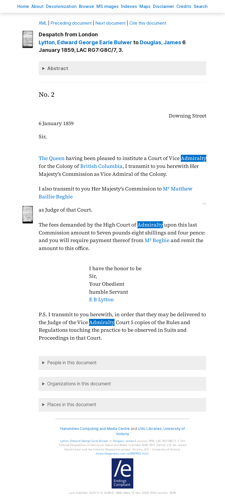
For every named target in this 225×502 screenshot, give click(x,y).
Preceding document (71, 23)
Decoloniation (61, 6)
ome (23, 6)
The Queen (51, 158)
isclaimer (163, 6)
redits (183, 6)
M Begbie (157, 240)
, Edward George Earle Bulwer (85, 42)
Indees (129, 6)
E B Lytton (101, 299)
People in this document (72, 362)
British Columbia (101, 166)
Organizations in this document (79, 384)
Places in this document (71, 404)
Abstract (57, 68)
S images (107, 6)
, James (160, 42)
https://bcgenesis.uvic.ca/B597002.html (122, 453)
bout (37, 6)
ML (43, 23)
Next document (111, 23)
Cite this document (147, 23)
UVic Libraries (150, 428)
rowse (86, 6)
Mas (145, 6)
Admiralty (193, 158)
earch (201, 6)
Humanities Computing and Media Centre (95, 428)
